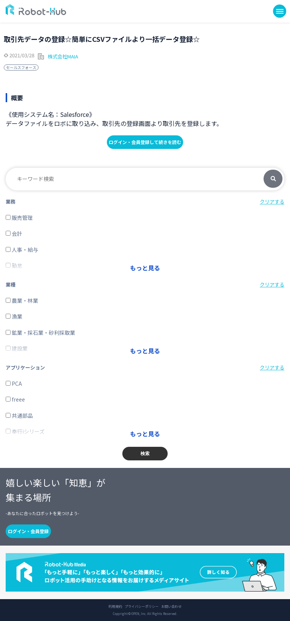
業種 (10, 284)
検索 (273, 179)
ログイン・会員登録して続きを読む (145, 142)
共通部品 (19, 415)
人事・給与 (22, 249)
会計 (14, 233)
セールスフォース (21, 67)
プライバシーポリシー (142, 607)
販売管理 (19, 217)
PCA (14, 383)
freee (15, 399)
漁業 (14, 316)
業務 (10, 201)
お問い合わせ (171, 607)
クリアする (272, 201)
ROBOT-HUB (36, 9)
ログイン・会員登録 (28, 531)
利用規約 (115, 607)
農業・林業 (22, 300)
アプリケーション (25, 367)
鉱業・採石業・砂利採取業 (40, 332)
